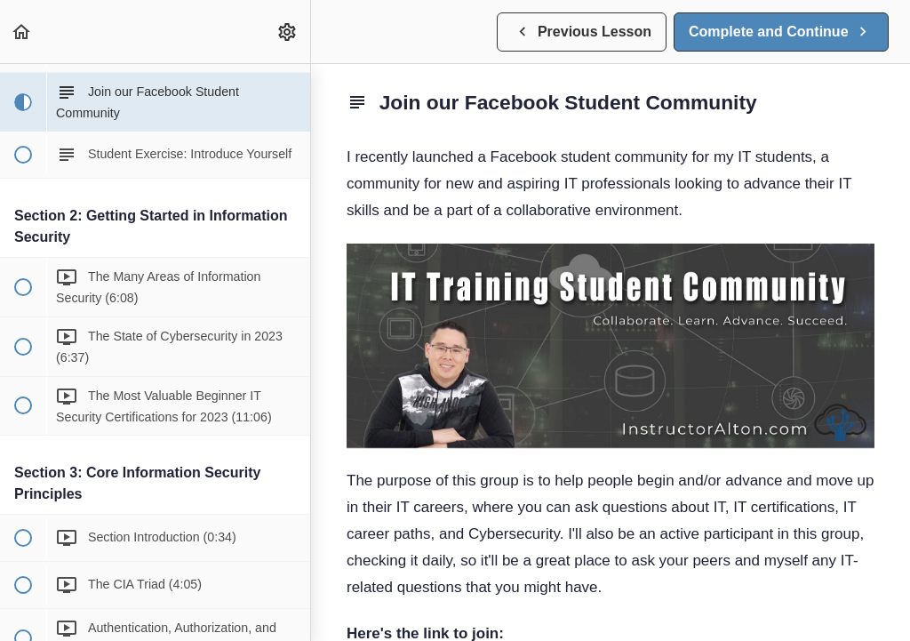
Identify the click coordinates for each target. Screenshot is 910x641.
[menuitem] (288, 31)
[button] (22, 31)
